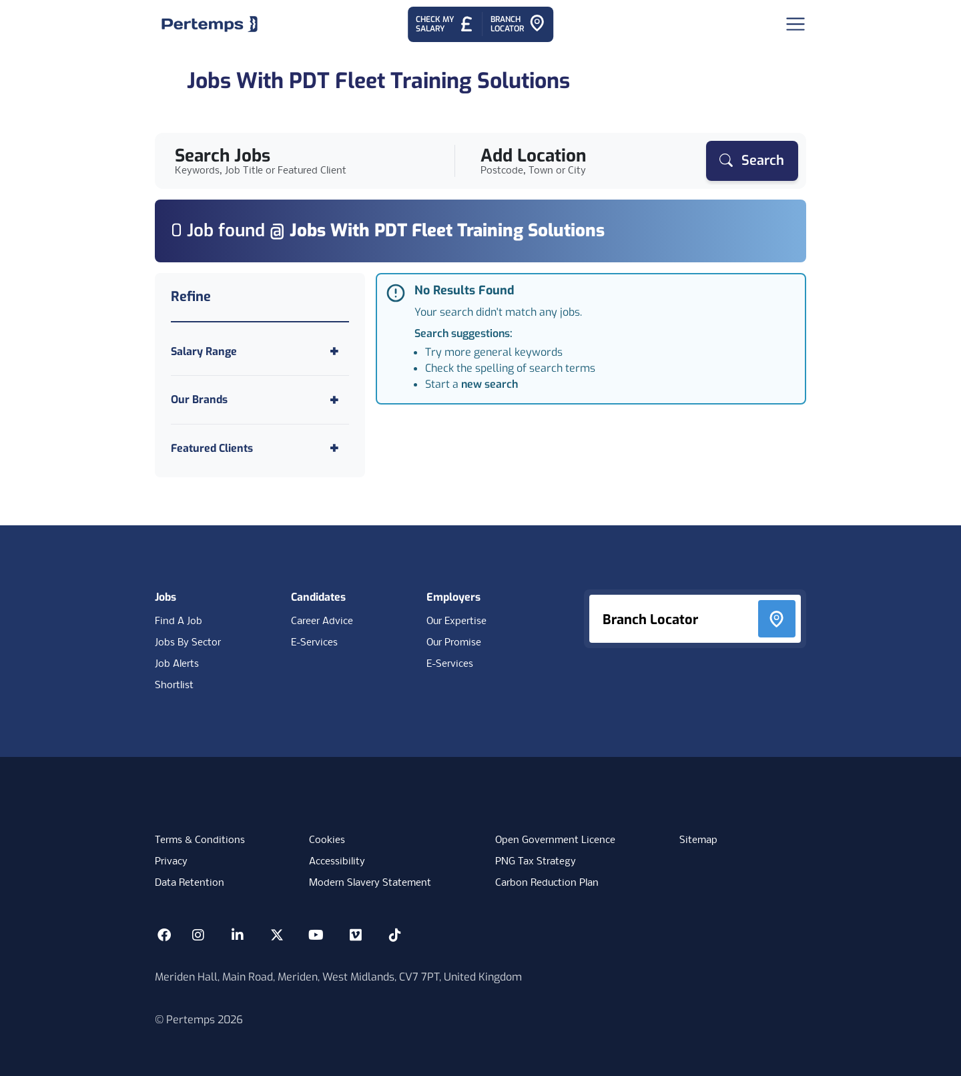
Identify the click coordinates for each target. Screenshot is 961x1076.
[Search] (752, 161)
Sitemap (698, 840)
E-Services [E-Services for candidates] (314, 642)
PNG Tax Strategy (535, 861)
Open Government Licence (555, 840)
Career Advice (322, 621)
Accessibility (337, 861)
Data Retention (189, 883)
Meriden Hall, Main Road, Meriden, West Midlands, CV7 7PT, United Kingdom (338, 977)
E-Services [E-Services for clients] (449, 664)
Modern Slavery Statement (370, 883)
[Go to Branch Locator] (518, 24)
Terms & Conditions (200, 840)
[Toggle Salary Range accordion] (260, 351)
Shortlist (174, 685)
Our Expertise (456, 621)
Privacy (171, 861)
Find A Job (178, 621)
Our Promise (453, 642)
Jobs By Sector (188, 642)
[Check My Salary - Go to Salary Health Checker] (444, 24)
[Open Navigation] (795, 24)
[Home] (210, 24)
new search (489, 384)
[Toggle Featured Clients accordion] (260, 448)
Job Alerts (177, 664)
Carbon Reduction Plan (547, 883)
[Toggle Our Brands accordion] (260, 399)
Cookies (327, 840)
